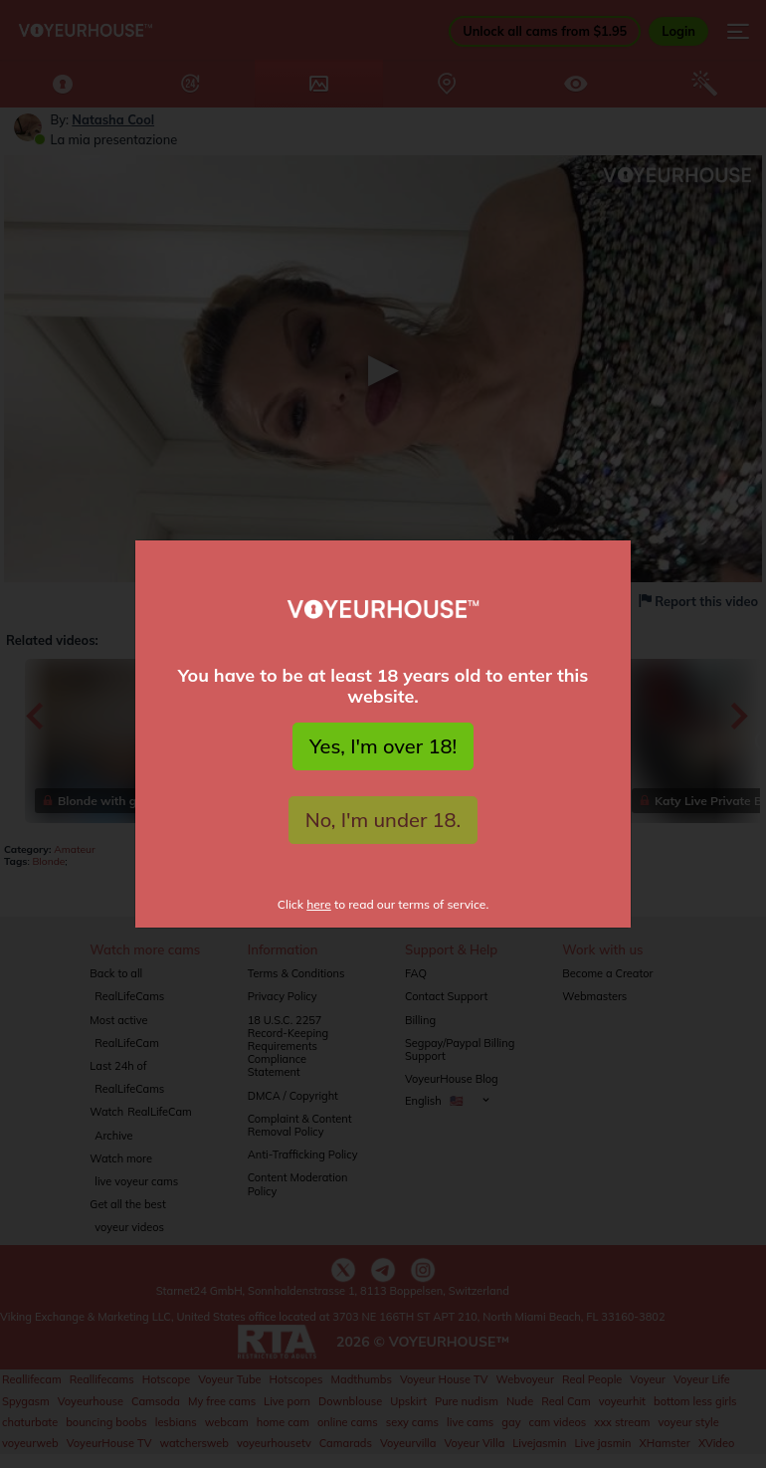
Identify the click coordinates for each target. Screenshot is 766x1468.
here (318, 904)
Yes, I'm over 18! (383, 746)
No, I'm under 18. (383, 819)
